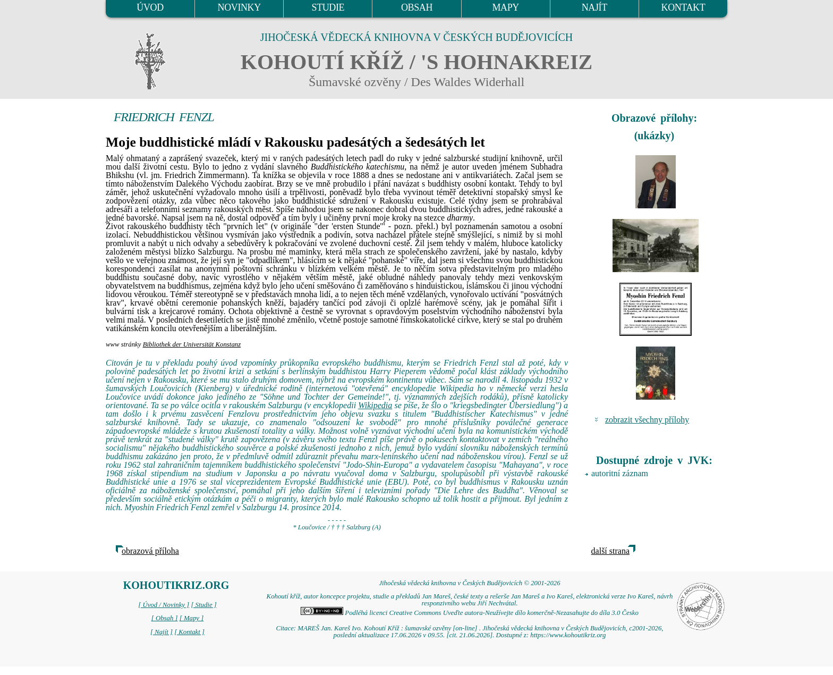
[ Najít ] (161, 632)
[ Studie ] (203, 605)
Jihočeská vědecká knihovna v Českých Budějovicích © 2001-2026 (469, 583)
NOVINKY (239, 7)
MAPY (505, 7)
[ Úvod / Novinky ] (163, 605)
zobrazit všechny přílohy (647, 419)
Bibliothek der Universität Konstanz (192, 344)
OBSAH (416, 7)
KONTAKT (683, 7)
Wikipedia (375, 405)
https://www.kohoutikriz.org (568, 635)
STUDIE (328, 7)
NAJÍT (594, 7)
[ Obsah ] (164, 618)
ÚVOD (150, 7)
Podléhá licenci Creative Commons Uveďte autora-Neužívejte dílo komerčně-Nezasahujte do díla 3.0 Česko (470, 613)
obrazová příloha (150, 550)
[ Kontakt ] (189, 632)
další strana (610, 550)
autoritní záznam (619, 473)
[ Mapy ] (192, 618)
